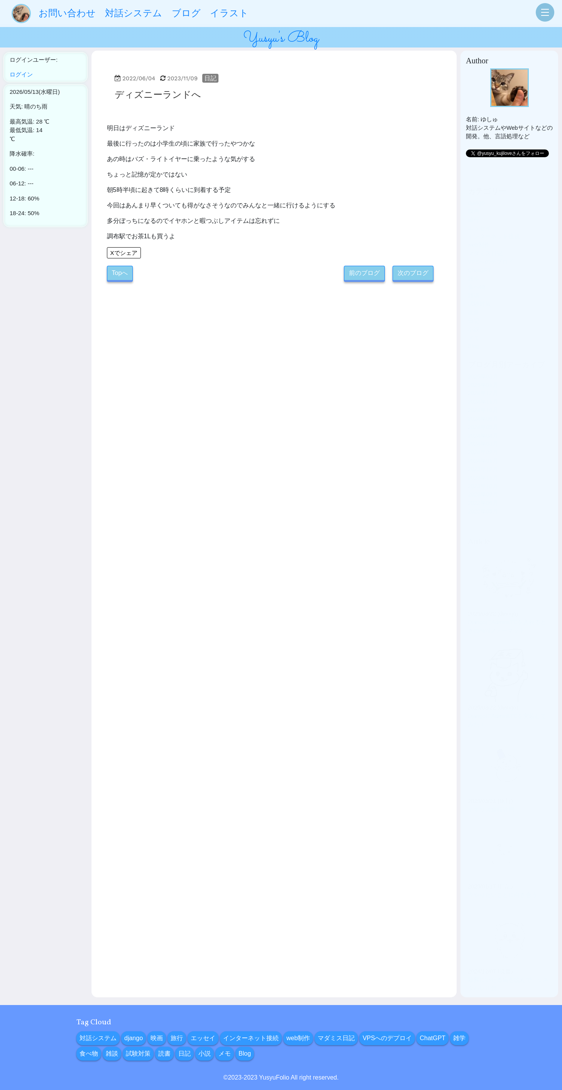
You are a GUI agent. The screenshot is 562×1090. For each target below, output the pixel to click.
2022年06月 (483, 491)
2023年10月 (483, 475)
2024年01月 (483, 449)
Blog (473, 334)
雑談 (473, 284)
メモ (473, 326)
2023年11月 (483, 466)
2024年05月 (483, 416)
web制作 (479, 233)
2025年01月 (483, 373)
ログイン (21, 74)
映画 (473, 200)
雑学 (473, 267)
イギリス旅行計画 (491, 798)
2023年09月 (483, 483)
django (476, 191)
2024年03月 (483, 432)
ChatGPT (479, 259)
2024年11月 (483, 390)
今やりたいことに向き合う (502, 883)
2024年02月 (483, 441)
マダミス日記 (485, 242)
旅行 (473, 208)
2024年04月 (483, 424)
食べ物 (476, 275)
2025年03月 (483, 365)
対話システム (98, 1038)
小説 (473, 318)
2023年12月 (483, 458)
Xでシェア (123, 253)
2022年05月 (483, 500)
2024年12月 (483, 382)
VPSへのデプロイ (491, 250)
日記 (210, 78)
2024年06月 (483, 407)
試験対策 (479, 292)
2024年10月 (483, 399)
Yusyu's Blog (281, 38)
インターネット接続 (494, 225)
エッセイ (479, 217)
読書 (473, 301)
